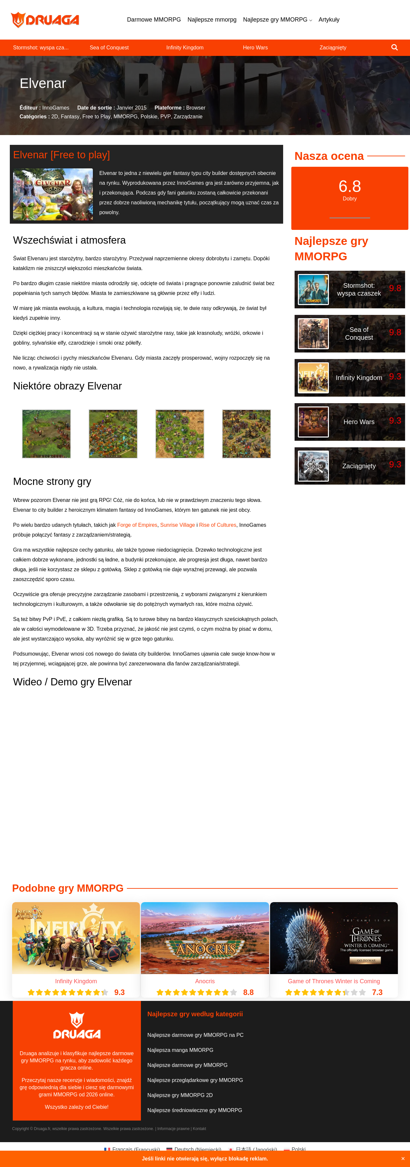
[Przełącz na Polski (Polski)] (295, 1150)
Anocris (205, 981)
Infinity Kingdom (185, 47)
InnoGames (55, 108)
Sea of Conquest (109, 47)
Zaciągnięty (333, 47)
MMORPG (125, 116)
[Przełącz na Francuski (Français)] (132, 1150)
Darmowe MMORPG (154, 19)
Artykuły (329, 19)
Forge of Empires (137, 525)
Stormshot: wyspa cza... (41, 47)
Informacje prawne (173, 1128)
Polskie (149, 116)
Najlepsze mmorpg (211, 19)
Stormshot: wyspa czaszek (359, 289)
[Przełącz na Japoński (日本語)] (253, 1150)
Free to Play (96, 116)
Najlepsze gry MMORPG (277, 19)
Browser (196, 108)
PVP (165, 116)
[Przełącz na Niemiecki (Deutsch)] (194, 1150)
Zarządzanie (188, 116)
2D (54, 116)
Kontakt (199, 1128)
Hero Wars (255, 47)
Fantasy (70, 116)
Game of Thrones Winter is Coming (334, 981)
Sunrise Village (177, 525)
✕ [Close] (403, 1158)
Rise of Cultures (217, 525)
